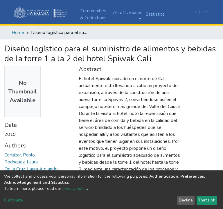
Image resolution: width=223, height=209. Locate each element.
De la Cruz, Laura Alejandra (31, 169)
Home (18, 32)
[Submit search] (177, 12)
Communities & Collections (93, 14)
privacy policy (74, 188)
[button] (186, 11)
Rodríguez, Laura (21, 162)
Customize (13, 200)
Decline (186, 200)
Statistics (155, 14)
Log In (198, 12)
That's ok (206, 200)
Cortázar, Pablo (19, 155)
